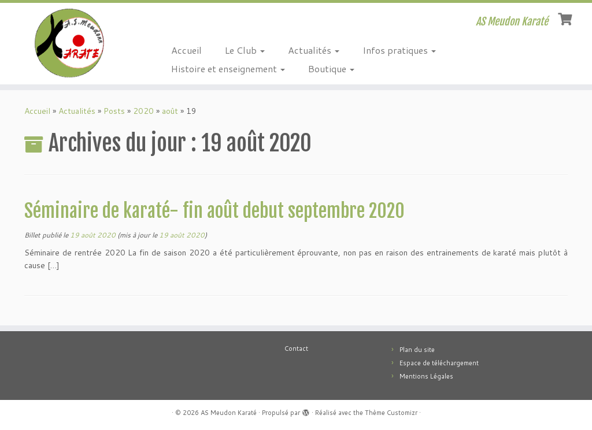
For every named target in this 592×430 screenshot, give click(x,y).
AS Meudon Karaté (229, 412)
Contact (296, 348)
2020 (143, 111)
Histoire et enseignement (228, 68)
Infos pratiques (399, 50)
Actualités (313, 50)
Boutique (331, 68)
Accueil (186, 50)
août (170, 111)
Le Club (245, 50)
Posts (114, 111)
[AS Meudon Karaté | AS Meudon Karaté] (69, 43)
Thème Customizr (391, 412)
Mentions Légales (426, 376)
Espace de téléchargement (439, 363)
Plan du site (417, 349)
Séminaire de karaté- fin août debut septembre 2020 (214, 211)
